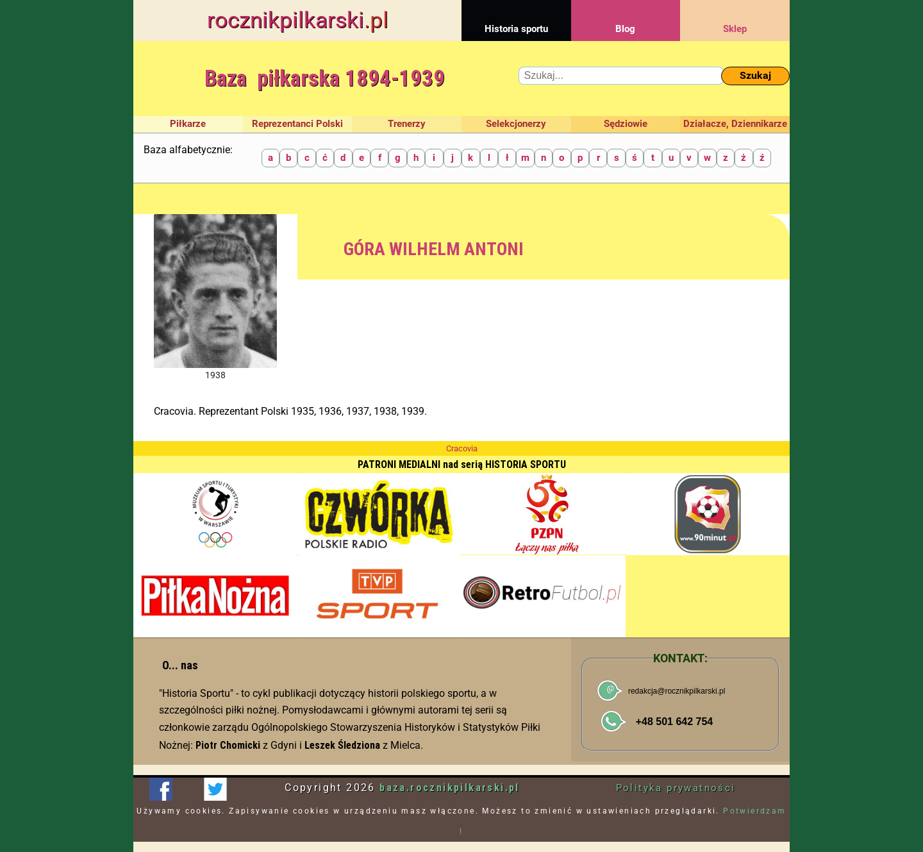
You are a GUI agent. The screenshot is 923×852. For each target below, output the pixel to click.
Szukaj (755, 75)
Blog (626, 17)
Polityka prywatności (676, 788)
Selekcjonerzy (516, 123)
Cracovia (462, 448)
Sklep (735, 17)
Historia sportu (516, 17)
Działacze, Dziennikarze (735, 123)
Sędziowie (625, 123)
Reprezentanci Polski (297, 123)
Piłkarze (188, 123)
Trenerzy (407, 123)
